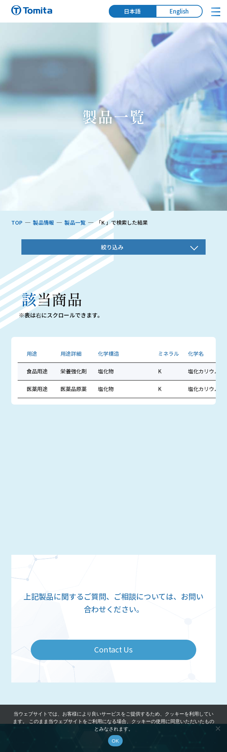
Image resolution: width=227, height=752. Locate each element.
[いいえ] (217, 728)
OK (115, 741)
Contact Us (113, 649)
